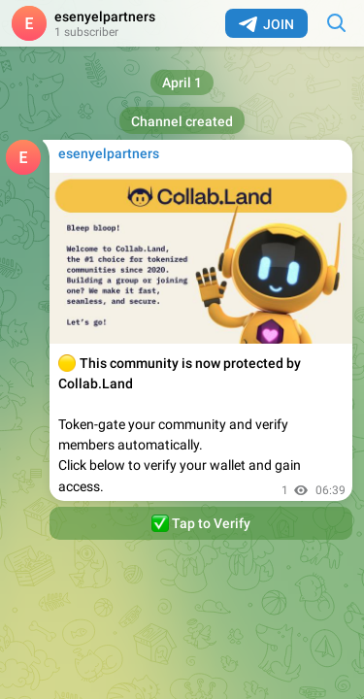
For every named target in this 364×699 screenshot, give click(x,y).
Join (266, 24)
